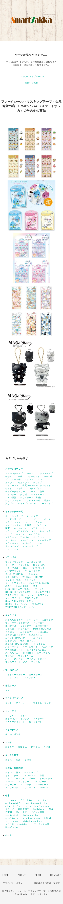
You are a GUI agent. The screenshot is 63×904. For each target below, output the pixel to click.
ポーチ (47, 519)
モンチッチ (37, 638)
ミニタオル (36, 522)
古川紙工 (27, 577)
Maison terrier (30, 815)
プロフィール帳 (13, 479)
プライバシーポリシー (14, 883)
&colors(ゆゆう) (13, 803)
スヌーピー (38, 623)
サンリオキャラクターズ (17, 623)
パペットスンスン (14, 659)
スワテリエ (43, 595)
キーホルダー (33, 516)
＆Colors (33, 574)
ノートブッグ (46, 503)
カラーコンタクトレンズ (17, 719)
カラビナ (44, 787)
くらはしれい (26, 800)
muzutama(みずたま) (36, 803)
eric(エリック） (13, 806)
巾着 (42, 775)
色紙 (42, 491)
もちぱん (9, 632)
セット (8, 488)
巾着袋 (28, 525)
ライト (8, 703)
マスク (8, 690)
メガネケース (24, 781)
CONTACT (55, 875)
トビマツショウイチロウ (37, 806)
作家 (7, 795)
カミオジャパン (34, 562)
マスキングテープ (14, 473)
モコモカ (9, 629)
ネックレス (38, 537)
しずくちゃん (43, 653)
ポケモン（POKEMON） (17, 644)
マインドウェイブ (14, 562)
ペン (40, 479)
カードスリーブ (13, 519)
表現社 (8, 586)
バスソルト (10, 716)
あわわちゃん (11, 653)
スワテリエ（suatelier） (17, 824)
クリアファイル (13, 500)
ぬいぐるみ (34, 534)
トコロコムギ (11, 821)
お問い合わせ (31, 83)
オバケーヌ (10, 626)
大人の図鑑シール (14, 650)
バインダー (10, 494)
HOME (5, 875)
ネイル (23, 716)
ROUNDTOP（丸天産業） (18, 592)
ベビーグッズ (11, 730)
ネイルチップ (11, 546)
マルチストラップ (42, 703)
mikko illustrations (32, 821)
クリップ (37, 482)
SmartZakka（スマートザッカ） (21, 601)
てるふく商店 (37, 812)
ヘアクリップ (37, 528)
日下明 (8, 812)
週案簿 (47, 500)
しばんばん (43, 632)
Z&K (35, 586)
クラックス (23, 565)
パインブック (38, 568)
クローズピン (11, 577)
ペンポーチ (40, 781)
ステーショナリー (14, 469)
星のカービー (42, 626)
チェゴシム (39, 644)
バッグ (8, 534)
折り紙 (23, 494)
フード (8, 742)
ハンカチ (20, 534)
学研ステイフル (43, 592)
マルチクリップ (30, 546)
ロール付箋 (10, 497)
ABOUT (22, 875)
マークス (39, 589)
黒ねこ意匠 (21, 812)
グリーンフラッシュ (15, 583)
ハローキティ (11, 647)
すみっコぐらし (28, 641)
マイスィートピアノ (37, 659)
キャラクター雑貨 (14, 511)
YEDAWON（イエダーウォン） (21, 607)
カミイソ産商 (11, 568)
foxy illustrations (31, 818)
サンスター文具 (13, 580)
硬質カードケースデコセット (37, 485)
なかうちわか (11, 818)
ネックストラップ (14, 516)
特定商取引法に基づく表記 (47, 883)
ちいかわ (35, 662)
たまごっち (10, 641)
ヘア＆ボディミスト (26, 531)
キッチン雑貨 (11, 755)
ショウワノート (13, 598)
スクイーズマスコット (16, 522)
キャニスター (46, 531)
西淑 (51, 809)
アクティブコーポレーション (19, 595)
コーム (38, 543)
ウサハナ (9, 656)
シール (30, 473)
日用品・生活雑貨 (14, 768)
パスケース (40, 525)
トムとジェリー (25, 632)
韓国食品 (9, 747)
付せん (8, 476)
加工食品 (35, 747)
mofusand (28, 653)
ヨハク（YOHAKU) (15, 574)
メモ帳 (19, 476)
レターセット (33, 476)
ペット (8, 835)
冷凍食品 (22, 747)
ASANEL (48, 818)
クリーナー (10, 784)
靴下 (7, 528)
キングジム (30, 580)
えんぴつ (9, 482)
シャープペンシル (27, 503)
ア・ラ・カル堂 (41, 824)
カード (32, 491)
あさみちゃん (35, 635)
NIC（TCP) (39, 565)
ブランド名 (10, 557)
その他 (47, 747)
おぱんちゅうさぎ (14, 620)
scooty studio (12, 815)
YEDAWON (37, 604)
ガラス (8, 760)
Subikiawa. (39, 809)
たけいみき (10, 800)
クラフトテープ (45, 473)
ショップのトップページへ (31, 76)
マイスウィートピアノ (16, 662)
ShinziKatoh (22, 586)
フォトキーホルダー (15, 674)
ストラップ (10, 537)
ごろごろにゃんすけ (15, 635)
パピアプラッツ (13, 571)
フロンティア (31, 598)
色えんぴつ (23, 482)
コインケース (11, 549)
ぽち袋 (19, 488)
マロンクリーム (25, 656)
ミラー (8, 531)
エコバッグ (10, 540)
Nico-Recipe (11, 827)
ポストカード (37, 494)
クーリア (9, 565)
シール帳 (48, 476)
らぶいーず (47, 647)
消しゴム (9, 503)
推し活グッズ (11, 670)
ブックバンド (11, 485)
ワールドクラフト (33, 571)
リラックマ (25, 626)
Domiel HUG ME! (42, 629)
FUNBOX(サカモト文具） (18, 589)
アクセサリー (22, 703)
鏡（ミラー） (35, 722)
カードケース (20, 528)
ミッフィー (32, 620)
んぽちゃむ (47, 620)
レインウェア (29, 775)
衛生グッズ (10, 685)
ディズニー (23, 629)
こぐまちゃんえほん (37, 650)
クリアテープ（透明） (31, 497)
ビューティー (11, 711)
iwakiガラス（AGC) (39, 583)
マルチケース (26, 540)
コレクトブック (34, 488)
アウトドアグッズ (14, 698)
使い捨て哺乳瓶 (13, 734)
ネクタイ (9, 809)
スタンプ (29, 479)
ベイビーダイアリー (15, 491)
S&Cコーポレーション (16, 604)
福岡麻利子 (23, 809)
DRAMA (39, 577)
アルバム (24, 537)
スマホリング (44, 540)
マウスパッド (11, 543)
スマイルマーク (30, 647)
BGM (25, 568)
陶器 (18, 760)
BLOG (38, 875)
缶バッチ (27, 543)
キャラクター (11, 615)
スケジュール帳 (32, 500)
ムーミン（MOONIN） (16, 638)
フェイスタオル (13, 525)
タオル (8, 772)
